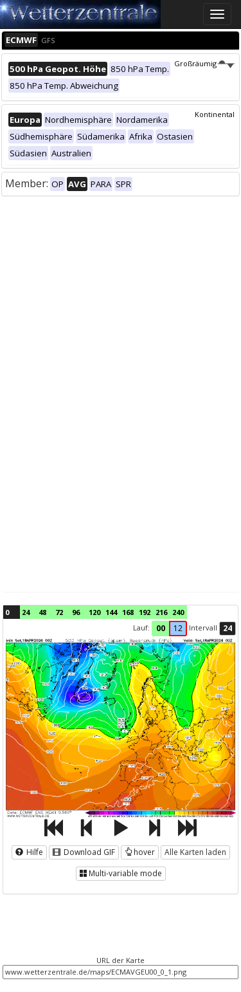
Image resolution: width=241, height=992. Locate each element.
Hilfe (29, 852)
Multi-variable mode (121, 873)
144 (111, 612)
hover (140, 852)
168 (128, 612)
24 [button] (227, 628)
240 (178, 612)
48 (42, 612)
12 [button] (178, 628)
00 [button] (160, 628)
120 (94, 612)
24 (26, 612)
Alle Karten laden (195, 852)
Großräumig (204, 63)
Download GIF (84, 852)
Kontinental (215, 114)
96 (76, 612)
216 (161, 612)
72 (59, 612)
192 (144, 612)
